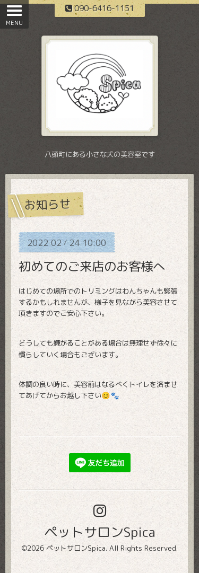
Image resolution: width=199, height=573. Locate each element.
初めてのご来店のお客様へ (92, 266)
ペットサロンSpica (99, 532)
